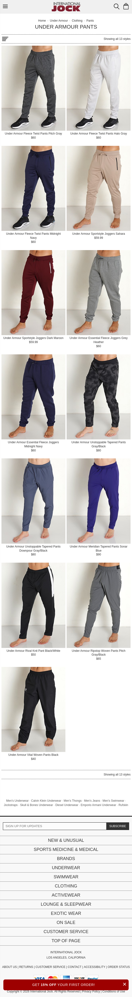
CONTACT (75, 967)
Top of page (65, 940)
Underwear (66, 867)
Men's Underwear (17, 800)
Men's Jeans (92, 800)
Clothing (66, 886)
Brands (66, 858)
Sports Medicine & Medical (66, 849)
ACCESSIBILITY (94, 967)
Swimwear (66, 876)
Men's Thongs (73, 800)
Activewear (66, 895)
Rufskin (123, 805)
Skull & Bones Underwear (36, 805)
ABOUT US (9, 967)
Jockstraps (11, 805)
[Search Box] (116, 6)
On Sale (66, 922)
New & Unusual (66, 840)
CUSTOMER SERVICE (50, 967)
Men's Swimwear (113, 800)
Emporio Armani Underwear (98, 805)
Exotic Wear (66, 913)
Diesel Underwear (66, 805)
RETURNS (26, 967)
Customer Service (66, 931)
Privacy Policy (91, 991)
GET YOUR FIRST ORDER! (80, 984)
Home (42, 20)
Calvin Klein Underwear (46, 800)
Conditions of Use (113, 991)
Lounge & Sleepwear (66, 904)
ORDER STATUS (119, 967)
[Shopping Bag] (126, 6)
